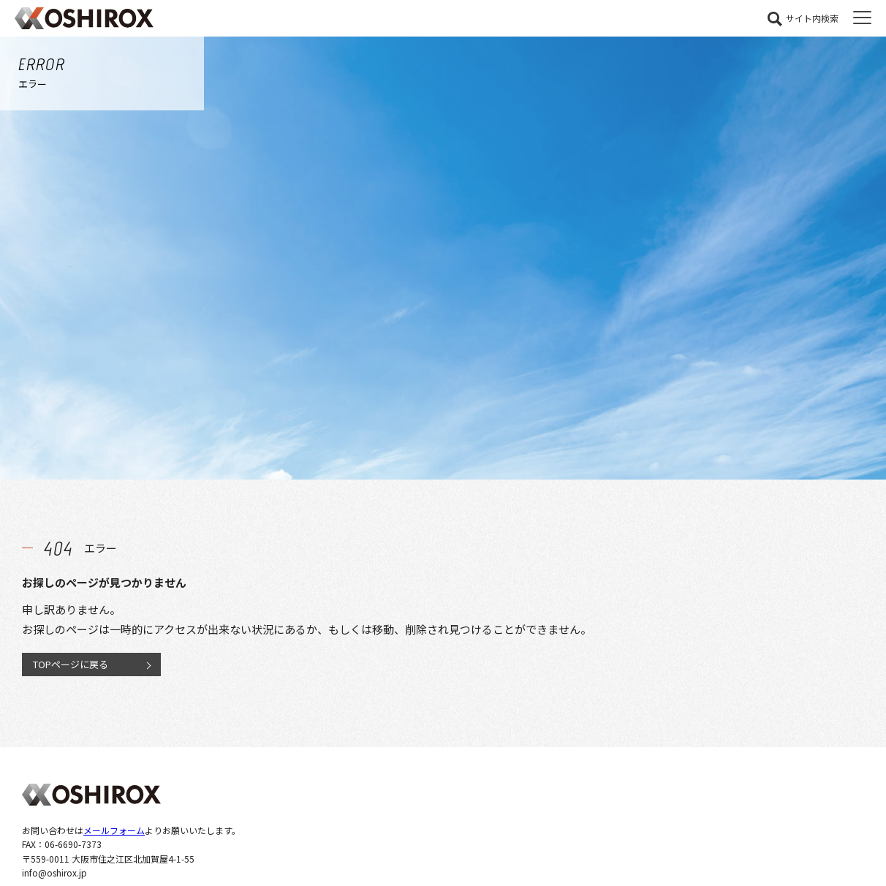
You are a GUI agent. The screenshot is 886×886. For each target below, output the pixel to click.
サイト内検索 (812, 18)
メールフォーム (114, 830)
